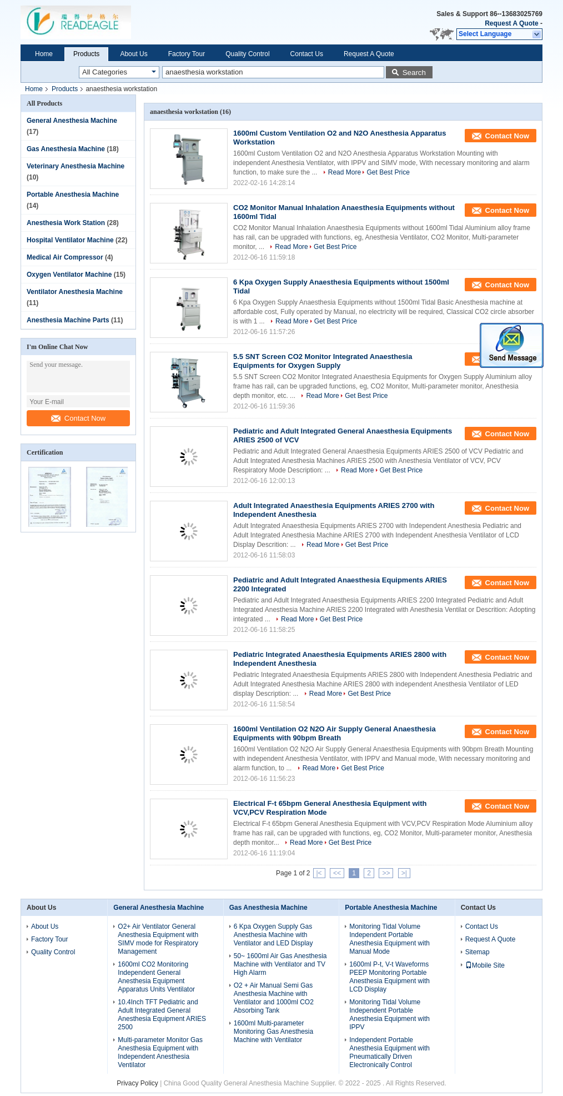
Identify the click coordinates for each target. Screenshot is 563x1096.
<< (337, 873)
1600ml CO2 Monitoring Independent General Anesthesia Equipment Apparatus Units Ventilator (156, 976)
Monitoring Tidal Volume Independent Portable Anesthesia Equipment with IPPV (389, 1014)
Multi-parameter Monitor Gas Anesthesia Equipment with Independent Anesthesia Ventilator (160, 1052)
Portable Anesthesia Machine (73, 194)
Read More (344, 172)
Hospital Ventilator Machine (70, 240)
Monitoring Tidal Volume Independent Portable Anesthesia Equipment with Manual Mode (389, 939)
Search (414, 72)
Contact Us (306, 54)
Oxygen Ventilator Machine (69, 274)
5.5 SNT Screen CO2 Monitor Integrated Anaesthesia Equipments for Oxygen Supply (322, 361)
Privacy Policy (137, 1083)
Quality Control (247, 54)
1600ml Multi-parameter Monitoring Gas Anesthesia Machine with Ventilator (273, 1031)
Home (44, 54)
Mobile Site (485, 965)
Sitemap (477, 952)
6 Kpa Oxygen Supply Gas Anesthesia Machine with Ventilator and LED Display (273, 935)
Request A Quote (511, 23)
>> (386, 873)
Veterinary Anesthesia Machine (75, 166)
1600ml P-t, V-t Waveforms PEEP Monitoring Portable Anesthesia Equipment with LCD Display (389, 976)
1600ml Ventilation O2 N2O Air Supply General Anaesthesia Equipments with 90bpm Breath (334, 733)
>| (404, 873)
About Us (133, 54)
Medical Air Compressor (65, 257)
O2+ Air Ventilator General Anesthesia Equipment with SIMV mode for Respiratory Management (158, 939)
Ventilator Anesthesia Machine (75, 292)
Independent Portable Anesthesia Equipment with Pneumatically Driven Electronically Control (389, 1052)
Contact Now (78, 418)
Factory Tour (186, 54)
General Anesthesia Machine (72, 120)
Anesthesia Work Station (66, 223)
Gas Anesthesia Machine (66, 149)
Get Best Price (387, 172)
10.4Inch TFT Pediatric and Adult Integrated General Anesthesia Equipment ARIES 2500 (162, 1014)
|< (319, 873)
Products (86, 54)
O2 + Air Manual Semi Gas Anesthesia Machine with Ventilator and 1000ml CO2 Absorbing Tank (274, 998)
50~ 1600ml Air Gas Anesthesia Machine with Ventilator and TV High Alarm (280, 964)
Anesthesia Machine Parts (68, 320)
